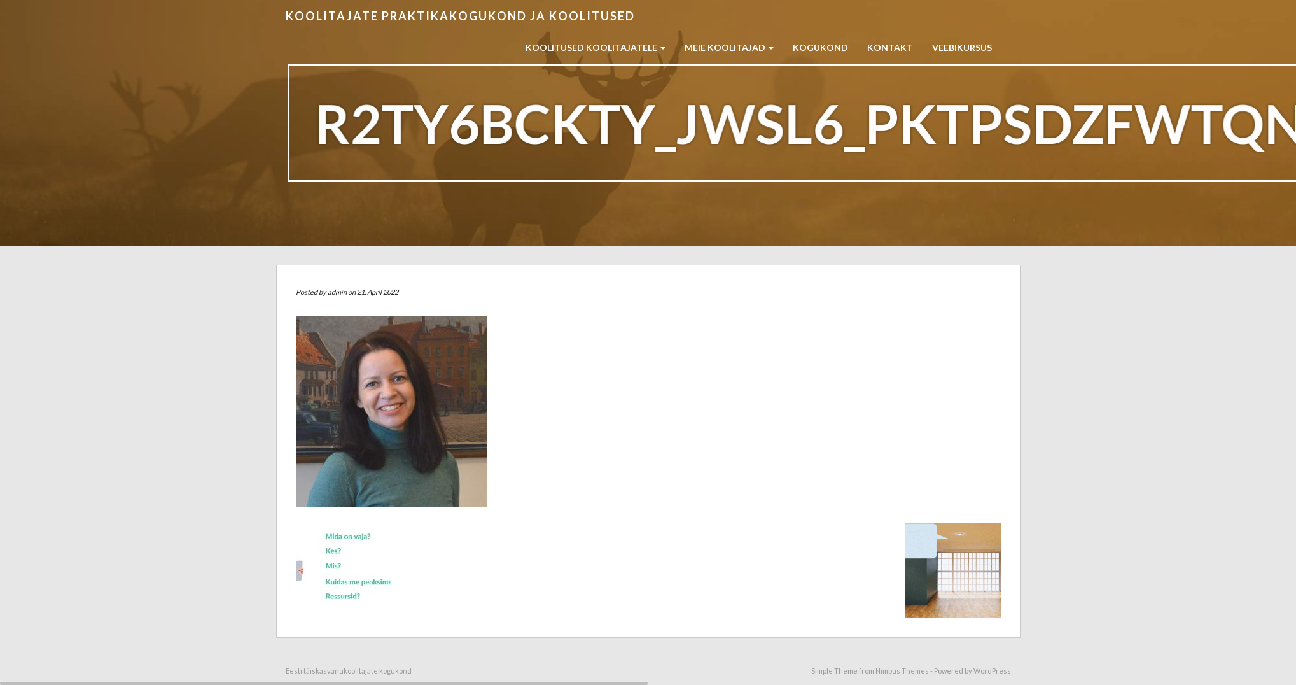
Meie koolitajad (729, 47)
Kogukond (820, 47)
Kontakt (890, 47)
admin (337, 292)
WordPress (992, 671)
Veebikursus (962, 47)
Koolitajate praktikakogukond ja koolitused (460, 16)
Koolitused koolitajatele (595, 47)
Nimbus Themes (902, 671)
